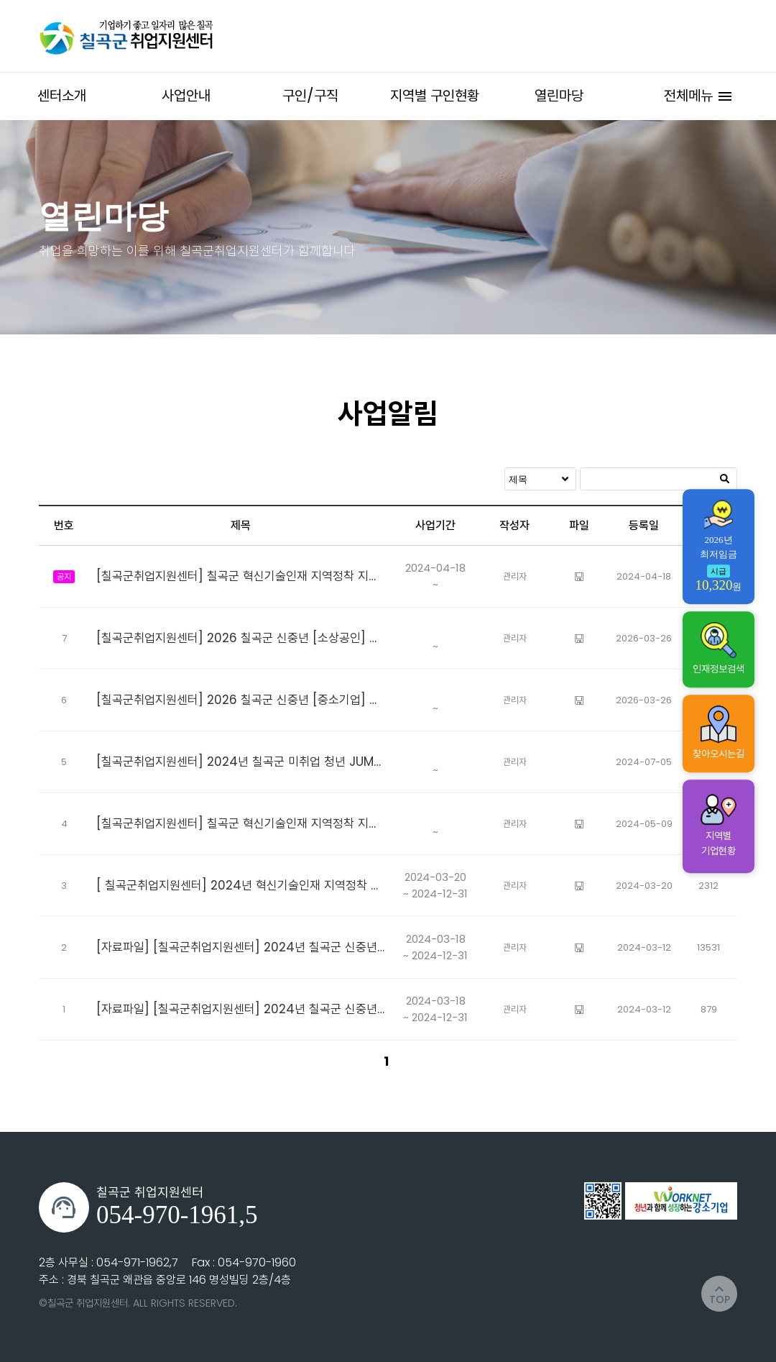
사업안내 (186, 96)
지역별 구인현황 (434, 96)
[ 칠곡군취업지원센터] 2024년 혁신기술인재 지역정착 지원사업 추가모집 (240, 885)
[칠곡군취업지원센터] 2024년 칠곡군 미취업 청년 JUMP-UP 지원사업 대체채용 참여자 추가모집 (240, 761)
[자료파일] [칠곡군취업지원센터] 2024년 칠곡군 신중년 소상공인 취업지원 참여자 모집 (240, 947)
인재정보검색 (718, 649)
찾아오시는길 (718, 733)
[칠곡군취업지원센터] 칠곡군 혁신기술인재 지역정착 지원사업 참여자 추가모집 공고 (240, 576)
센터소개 (61, 96)
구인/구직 (310, 96)
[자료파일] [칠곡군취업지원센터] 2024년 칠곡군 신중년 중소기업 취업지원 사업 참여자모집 (240, 1009)
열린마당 (559, 96)
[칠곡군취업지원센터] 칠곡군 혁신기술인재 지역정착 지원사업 (240, 823)
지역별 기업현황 (718, 826)
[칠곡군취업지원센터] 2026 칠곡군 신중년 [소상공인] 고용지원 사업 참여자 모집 (240, 637)
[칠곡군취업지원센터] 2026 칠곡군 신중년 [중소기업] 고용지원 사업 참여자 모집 (240, 699)
